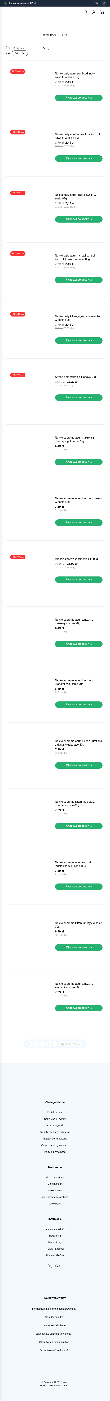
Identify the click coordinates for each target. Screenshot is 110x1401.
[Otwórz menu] (7, 12)
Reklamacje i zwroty (55, 1119)
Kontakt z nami (55, 1112)
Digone (64, 1385)
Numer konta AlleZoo (55, 1229)
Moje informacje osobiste (55, 1197)
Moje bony (55, 1203)
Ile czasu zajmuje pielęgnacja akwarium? (54, 1308)
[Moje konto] (94, 12)
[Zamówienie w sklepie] (27, 48)
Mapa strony (55, 1242)
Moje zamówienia (55, 1177)
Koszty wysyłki (55, 1125)
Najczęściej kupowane (55, 1138)
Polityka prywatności (55, 1152)
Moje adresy (54, 1190)
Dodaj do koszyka (78, 97)
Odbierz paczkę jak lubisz (55, 1145)
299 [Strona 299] (74, 1043)
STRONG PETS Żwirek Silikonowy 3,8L (75, 376)
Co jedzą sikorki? (54, 1317)
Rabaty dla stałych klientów (55, 1132)
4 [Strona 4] (48, 1043)
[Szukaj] (85, 12)
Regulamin (55, 1235)
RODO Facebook (55, 1248)
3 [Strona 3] (42, 1043)
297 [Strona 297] (62, 1043)
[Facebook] (104, 3)
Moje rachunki (55, 1183)
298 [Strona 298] (68, 1043)
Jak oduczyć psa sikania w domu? (54, 1333)
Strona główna (49, 35)
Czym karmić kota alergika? (54, 1342)
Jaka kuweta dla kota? (54, 1325)
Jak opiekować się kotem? (54, 1350)
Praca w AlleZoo (55, 1255)
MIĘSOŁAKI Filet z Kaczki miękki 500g (76, 559)
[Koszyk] (102, 12)
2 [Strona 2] (36, 1043)
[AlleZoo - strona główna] (19, 12)
